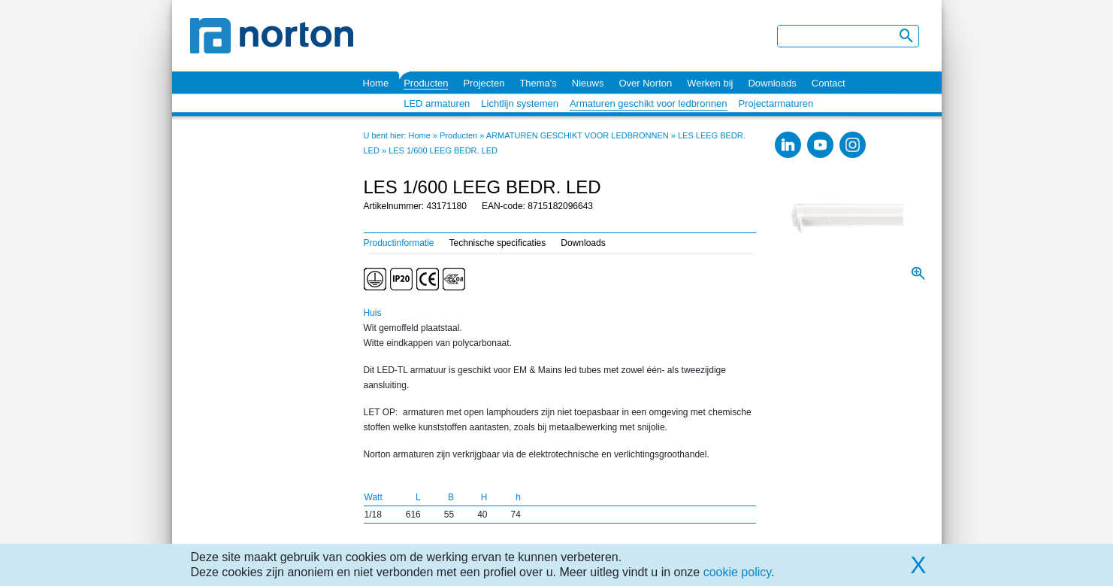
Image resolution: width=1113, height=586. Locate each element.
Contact (828, 83)
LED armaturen (437, 103)
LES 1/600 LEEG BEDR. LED (443, 150)
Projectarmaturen (776, 103)
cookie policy (737, 572)
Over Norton (645, 83)
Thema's (537, 83)
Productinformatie (399, 243)
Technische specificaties (497, 243)
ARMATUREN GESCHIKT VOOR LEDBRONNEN (577, 135)
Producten (426, 83)
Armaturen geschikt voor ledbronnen (648, 103)
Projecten (483, 83)
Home (376, 83)
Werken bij (710, 83)
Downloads (772, 83)
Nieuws (588, 83)
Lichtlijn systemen (519, 103)
